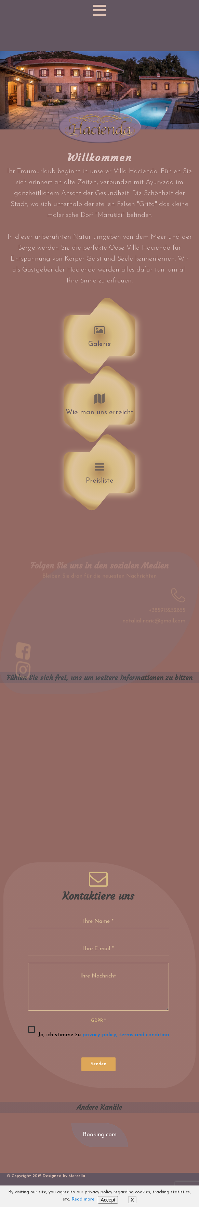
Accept (108, 1200)
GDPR (98, 1021)
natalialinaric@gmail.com (153, 625)
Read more (82, 1199)
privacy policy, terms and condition (125, 1035)
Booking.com (100, 1135)
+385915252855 (167, 615)
